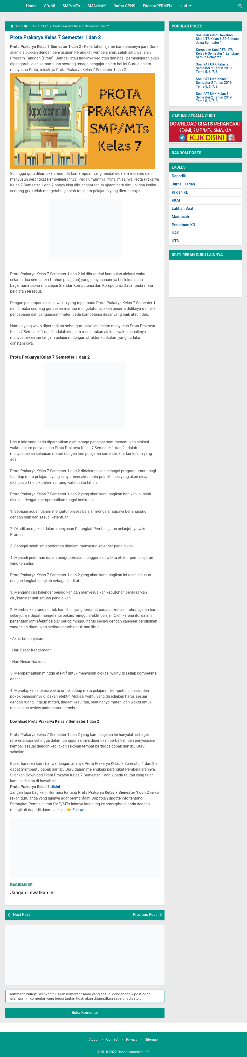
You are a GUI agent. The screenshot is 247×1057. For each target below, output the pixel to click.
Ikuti (186, 6)
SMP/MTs (71, 6)
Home (31, 6)
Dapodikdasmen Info (134, 1052)
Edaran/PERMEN (157, 6)
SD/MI (49, 6)
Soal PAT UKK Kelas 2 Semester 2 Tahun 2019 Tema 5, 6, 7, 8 (214, 68)
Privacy (131, 1039)
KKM (176, 200)
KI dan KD (180, 192)
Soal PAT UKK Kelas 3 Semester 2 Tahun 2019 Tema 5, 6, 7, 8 (214, 82)
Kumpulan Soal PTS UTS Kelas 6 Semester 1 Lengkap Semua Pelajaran (217, 53)
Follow (78, 810)
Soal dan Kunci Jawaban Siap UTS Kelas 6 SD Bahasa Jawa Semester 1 (217, 39)
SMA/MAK (97, 6)
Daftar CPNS (124, 6)
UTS (175, 241)
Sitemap (151, 1039)
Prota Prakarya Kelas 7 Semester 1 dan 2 (54, 37)
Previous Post (145, 914)
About (93, 1039)
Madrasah (180, 216)
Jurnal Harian (183, 184)
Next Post (21, 914)
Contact (112, 1039)
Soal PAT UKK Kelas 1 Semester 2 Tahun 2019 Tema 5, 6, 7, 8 (214, 97)
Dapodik (179, 176)
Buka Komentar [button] (85, 1012)
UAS (175, 233)
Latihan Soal (182, 208)
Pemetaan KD (183, 225)
